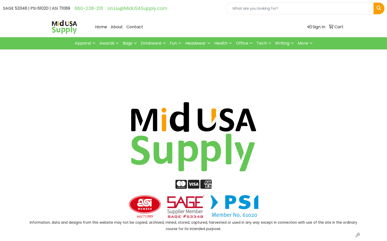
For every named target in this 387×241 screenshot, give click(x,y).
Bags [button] (127, 43)
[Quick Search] (300, 8)
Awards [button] (106, 43)
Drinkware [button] (151, 43)
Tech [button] (262, 43)
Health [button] (221, 43)
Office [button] (242, 43)
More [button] (303, 43)
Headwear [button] (195, 43)
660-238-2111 (89, 8)
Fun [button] (173, 43)
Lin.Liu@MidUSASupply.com (137, 8)
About (117, 27)
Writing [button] (282, 43)
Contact (134, 27)
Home (101, 27)
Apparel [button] (83, 43)
